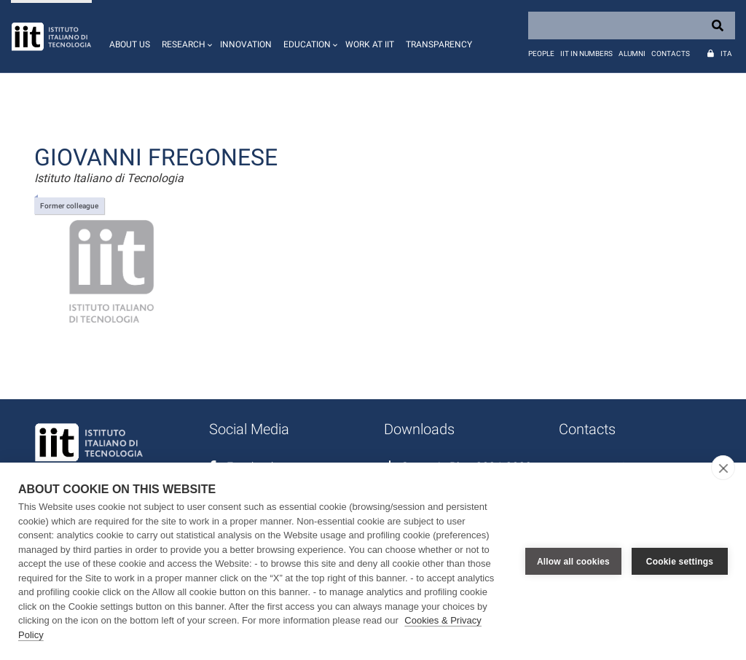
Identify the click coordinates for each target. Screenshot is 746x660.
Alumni (632, 54)
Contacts (670, 54)
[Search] (631, 25)
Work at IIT (369, 44)
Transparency (439, 44)
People (541, 54)
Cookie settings (679, 562)
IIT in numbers (586, 54)
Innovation (246, 44)
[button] (185, 36)
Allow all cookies (573, 562)
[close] (723, 467)
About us (129, 44)
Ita (726, 54)
